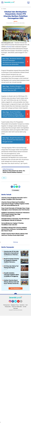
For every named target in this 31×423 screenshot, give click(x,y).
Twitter (16, 302)
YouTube (19, 302)
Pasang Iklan (8, 306)
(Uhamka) (8, 46)
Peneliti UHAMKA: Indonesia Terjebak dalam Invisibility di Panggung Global (11, 274)
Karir (26, 305)
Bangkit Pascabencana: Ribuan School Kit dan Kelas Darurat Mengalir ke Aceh (13, 139)
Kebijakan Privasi (15, 305)
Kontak (24, 306)
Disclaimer (22, 305)
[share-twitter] (14, 187)
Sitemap (15, 242)
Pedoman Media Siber (17, 306)
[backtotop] (15, 294)
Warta (4, 177)
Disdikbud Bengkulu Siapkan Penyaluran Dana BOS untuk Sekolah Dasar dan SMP (13, 88)
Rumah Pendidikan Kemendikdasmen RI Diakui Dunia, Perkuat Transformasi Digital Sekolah (13, 114)
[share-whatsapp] (17, 187)
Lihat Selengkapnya (15, 288)
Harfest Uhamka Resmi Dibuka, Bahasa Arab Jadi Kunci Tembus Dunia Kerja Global (11, 281)
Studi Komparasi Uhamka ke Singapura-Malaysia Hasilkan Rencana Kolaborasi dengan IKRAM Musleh (11, 260)
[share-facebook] (12, 187)
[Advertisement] (15, 369)
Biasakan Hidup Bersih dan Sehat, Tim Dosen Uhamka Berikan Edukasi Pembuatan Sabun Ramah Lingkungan (14, 171)
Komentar (15, 190)
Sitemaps (15, 308)
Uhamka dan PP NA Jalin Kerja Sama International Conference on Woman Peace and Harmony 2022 (11, 253)
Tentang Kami (6, 305)
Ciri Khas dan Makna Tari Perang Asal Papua (11, 266)
